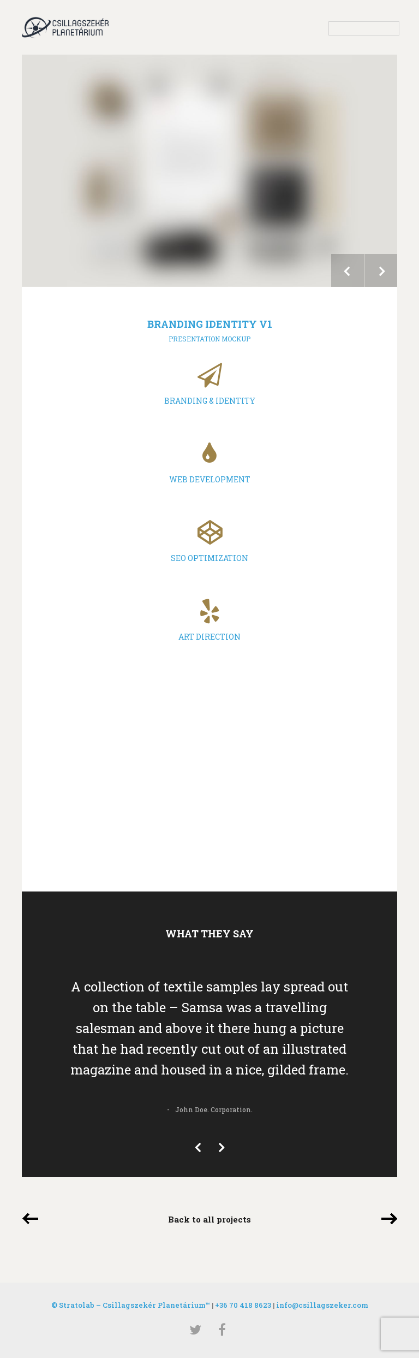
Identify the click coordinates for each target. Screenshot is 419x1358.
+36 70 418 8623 (243, 1305)
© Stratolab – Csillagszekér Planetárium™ (130, 1305)
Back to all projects (209, 1219)
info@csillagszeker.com (322, 1305)
